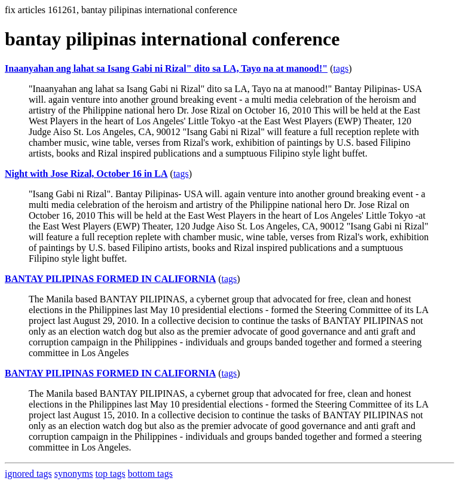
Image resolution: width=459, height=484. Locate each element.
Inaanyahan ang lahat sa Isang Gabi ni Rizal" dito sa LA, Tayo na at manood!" (166, 68)
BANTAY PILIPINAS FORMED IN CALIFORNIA (110, 279)
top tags (111, 473)
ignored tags (28, 473)
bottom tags (150, 473)
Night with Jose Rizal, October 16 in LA (86, 174)
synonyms (73, 473)
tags (340, 68)
